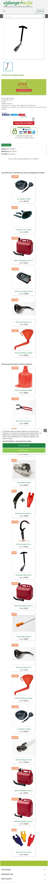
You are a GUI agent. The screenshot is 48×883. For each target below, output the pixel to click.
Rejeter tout (24, 450)
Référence (5, 151)
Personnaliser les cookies (23, 441)
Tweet (13, 115)
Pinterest (21, 115)
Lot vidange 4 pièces (23, 199)
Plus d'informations (9, 441)
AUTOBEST (11, 149)
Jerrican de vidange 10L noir (24, 291)
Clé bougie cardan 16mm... (23, 575)
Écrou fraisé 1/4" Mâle (24, 482)
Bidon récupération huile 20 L (23, 821)
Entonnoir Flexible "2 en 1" (24, 322)
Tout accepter (24, 445)
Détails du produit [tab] (6, 145)
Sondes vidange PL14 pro (24, 760)
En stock (4, 154)
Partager (5, 115)
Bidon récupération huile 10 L (23, 260)
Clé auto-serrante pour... (23, 544)
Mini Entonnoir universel (23, 852)
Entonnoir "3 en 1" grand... (24, 230)
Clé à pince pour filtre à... (24, 421)
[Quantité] (22, 119)
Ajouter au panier (23, 123)
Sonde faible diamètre (24, 636)
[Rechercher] (24, 16)
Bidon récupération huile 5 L (24, 790)
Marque (4, 149)
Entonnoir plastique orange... (24, 353)
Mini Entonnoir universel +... (23, 513)
